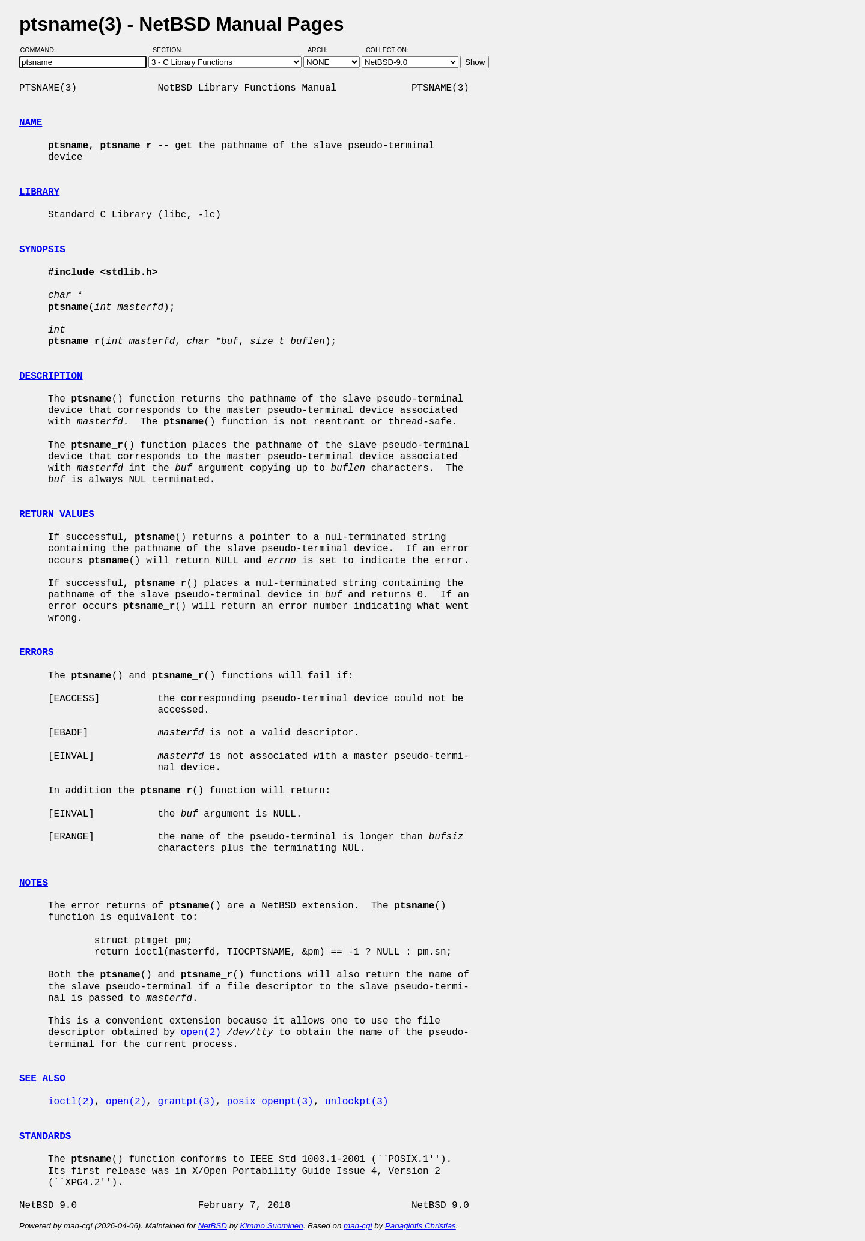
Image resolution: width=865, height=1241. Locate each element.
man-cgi (358, 1225)
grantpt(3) (186, 1101)
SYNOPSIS (42, 249)
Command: (41, 49)
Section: (170, 49)
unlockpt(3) (357, 1101)
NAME (30, 123)
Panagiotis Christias (420, 1225)
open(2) (201, 1032)
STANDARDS (45, 1136)
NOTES (33, 883)
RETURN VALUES (56, 514)
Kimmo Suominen (271, 1225)
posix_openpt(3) (270, 1101)
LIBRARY (39, 192)
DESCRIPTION (51, 376)
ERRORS (36, 652)
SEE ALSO (42, 1078)
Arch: (323, 49)
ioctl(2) (71, 1101)
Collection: (387, 49)
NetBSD (212, 1225)
